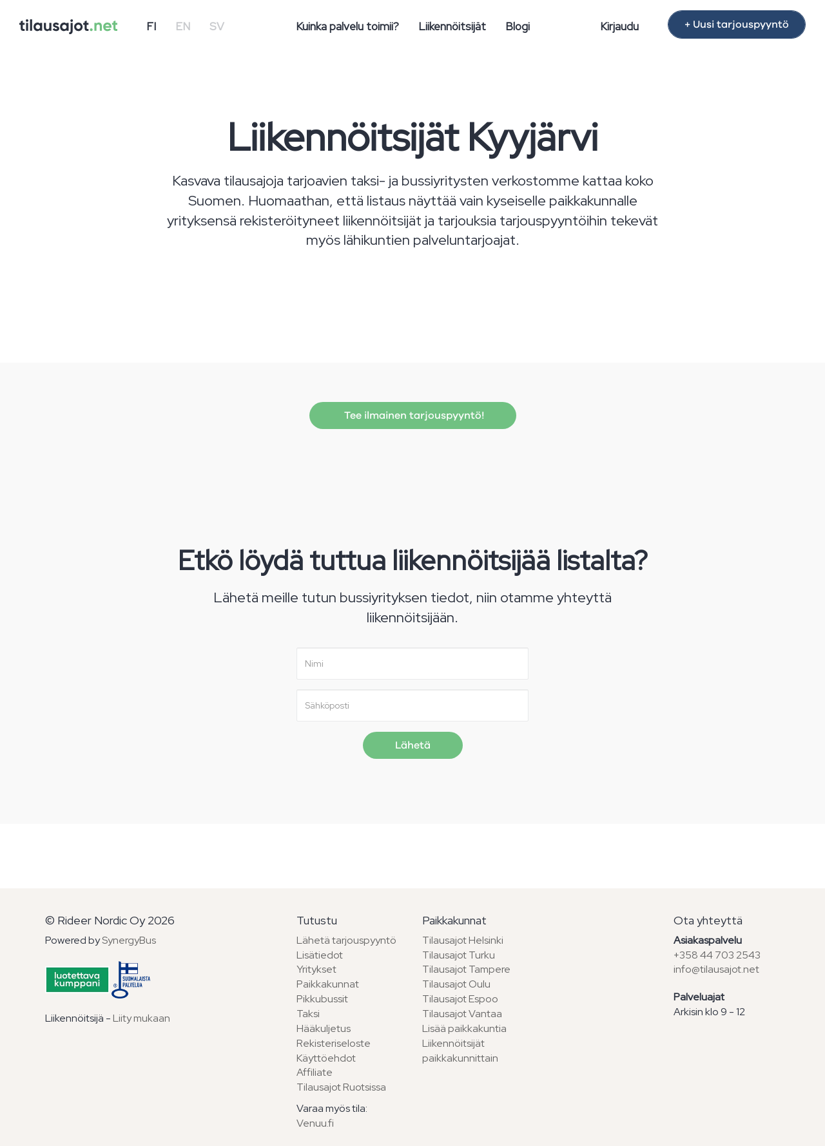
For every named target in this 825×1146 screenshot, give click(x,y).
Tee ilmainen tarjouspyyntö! (413, 415)
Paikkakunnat (327, 984)
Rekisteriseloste (333, 1043)
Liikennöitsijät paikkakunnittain (460, 1050)
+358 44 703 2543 (717, 955)
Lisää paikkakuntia (464, 1028)
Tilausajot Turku (458, 955)
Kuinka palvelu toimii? (347, 26)
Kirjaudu (619, 26)
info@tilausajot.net (716, 969)
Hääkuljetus (323, 1028)
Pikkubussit (322, 999)
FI (151, 26)
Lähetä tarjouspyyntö (346, 940)
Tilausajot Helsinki (462, 940)
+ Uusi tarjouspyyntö (736, 24)
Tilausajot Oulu (456, 984)
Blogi (517, 26)
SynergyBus (129, 940)
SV (216, 26)
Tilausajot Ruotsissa (341, 1087)
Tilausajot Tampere (466, 969)
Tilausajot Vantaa (462, 1013)
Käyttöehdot (326, 1058)
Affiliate (314, 1072)
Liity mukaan (141, 1018)
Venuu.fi (315, 1123)
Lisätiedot (319, 955)
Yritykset (316, 969)
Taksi (308, 1013)
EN (182, 26)
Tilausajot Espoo (460, 999)
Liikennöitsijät (452, 26)
